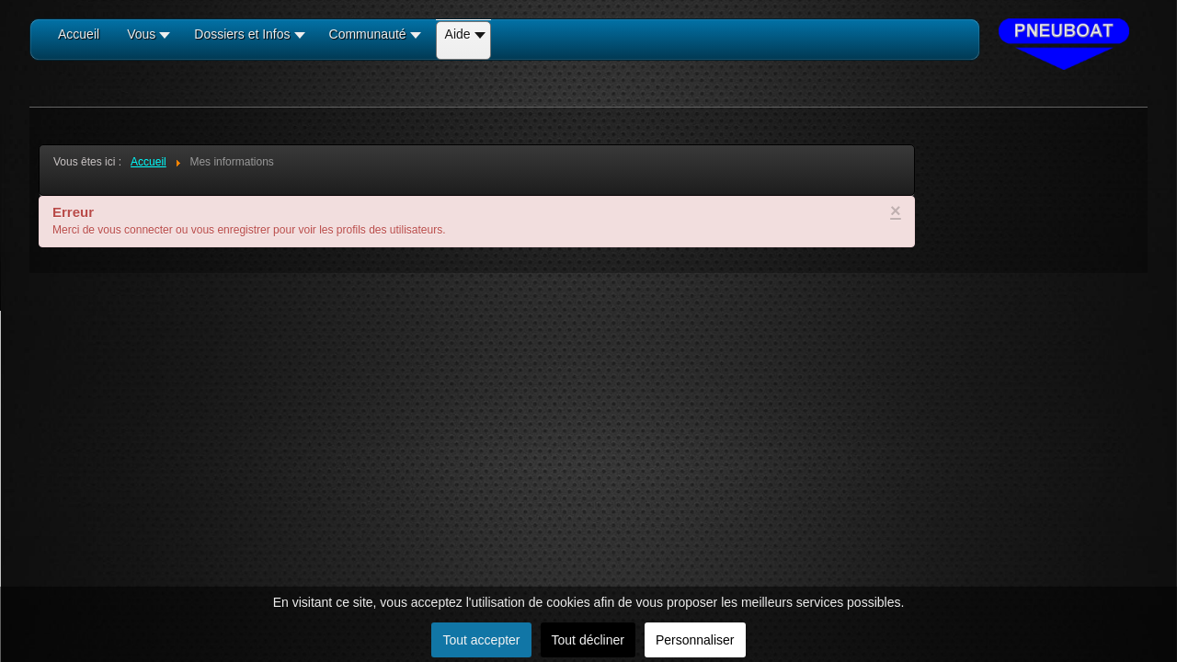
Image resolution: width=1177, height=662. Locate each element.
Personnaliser (695, 640)
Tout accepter (481, 640)
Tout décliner (588, 640)
